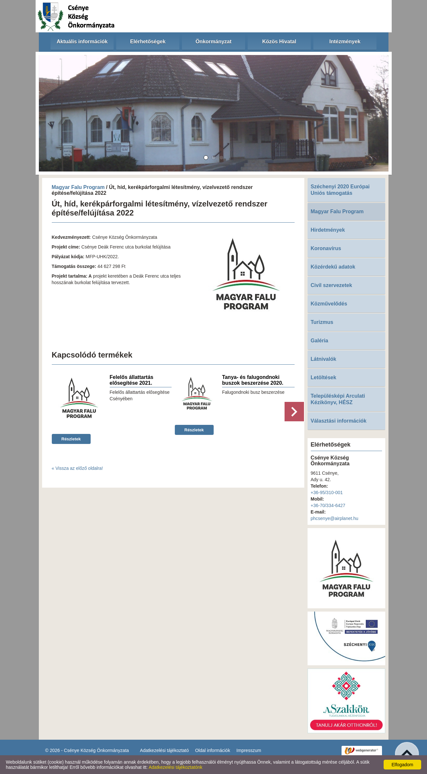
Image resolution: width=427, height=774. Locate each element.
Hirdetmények (328, 230)
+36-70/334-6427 (328, 505)
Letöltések (323, 377)
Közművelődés (329, 303)
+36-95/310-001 (327, 492)
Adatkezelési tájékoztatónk (175, 767)
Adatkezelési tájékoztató (164, 750)
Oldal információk (212, 750)
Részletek (71, 439)
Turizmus (322, 322)
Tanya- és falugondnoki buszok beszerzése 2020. (252, 380)
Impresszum (248, 750)
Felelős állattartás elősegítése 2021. (131, 380)
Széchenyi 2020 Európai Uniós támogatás (340, 190)
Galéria (319, 340)
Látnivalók (323, 359)
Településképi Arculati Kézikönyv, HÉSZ (338, 399)
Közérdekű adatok (333, 267)
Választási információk (339, 421)
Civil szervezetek (331, 285)
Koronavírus (326, 248)
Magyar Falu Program (78, 187)
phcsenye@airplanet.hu (334, 518)
